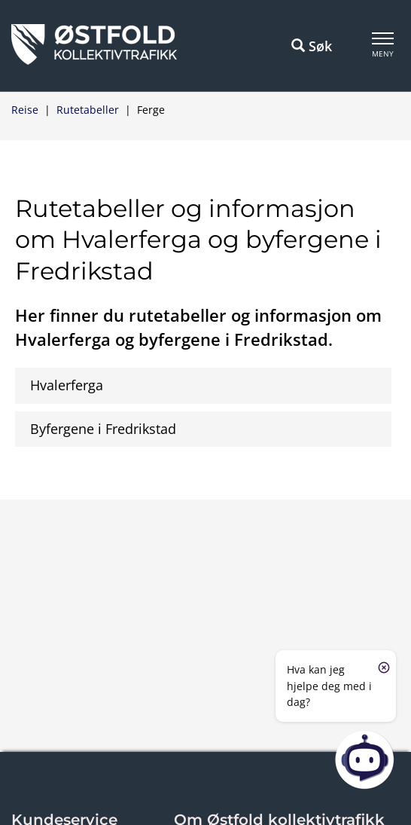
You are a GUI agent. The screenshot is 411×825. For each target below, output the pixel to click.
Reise (24, 109)
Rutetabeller (87, 109)
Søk (311, 46)
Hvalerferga (66, 385)
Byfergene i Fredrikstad (103, 429)
